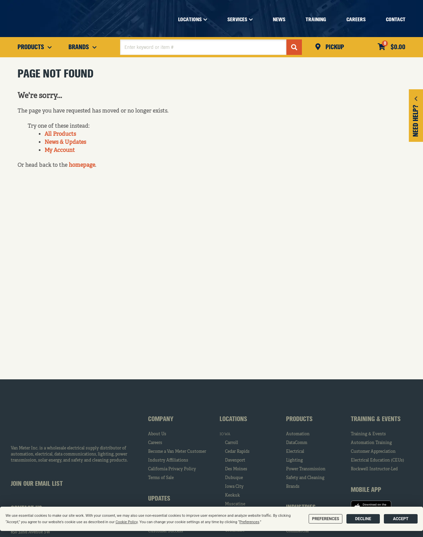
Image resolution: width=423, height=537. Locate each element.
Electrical (295, 452)
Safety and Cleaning (305, 478)
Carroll (231, 443)
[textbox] (203, 47)
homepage (82, 165)
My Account (60, 150)
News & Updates (65, 142)
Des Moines (236, 469)
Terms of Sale (161, 478)
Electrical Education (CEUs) (377, 461)
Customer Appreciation (373, 452)
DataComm (296, 443)
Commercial (297, 531)
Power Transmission (306, 469)
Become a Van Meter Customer (177, 452)
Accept (400, 518)
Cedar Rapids (237, 452)
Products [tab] (299, 419)
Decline (363, 518)
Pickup (334, 47)
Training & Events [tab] (376, 419)
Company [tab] (160, 419)
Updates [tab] (159, 499)
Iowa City (234, 487)
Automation (298, 434)
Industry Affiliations (168, 461)
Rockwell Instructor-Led (374, 469)
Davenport (235, 461)
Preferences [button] (249, 522)
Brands (293, 487)
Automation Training (371, 443)
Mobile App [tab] (366, 490)
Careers (155, 443)
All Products (60, 134)
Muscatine (235, 504)
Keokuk (232, 496)
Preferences (325, 518)
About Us (157, 434)
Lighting (294, 461)
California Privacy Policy (172, 469)
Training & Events (368, 434)
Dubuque (234, 478)
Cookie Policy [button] (126, 522)
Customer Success (165, 531)
